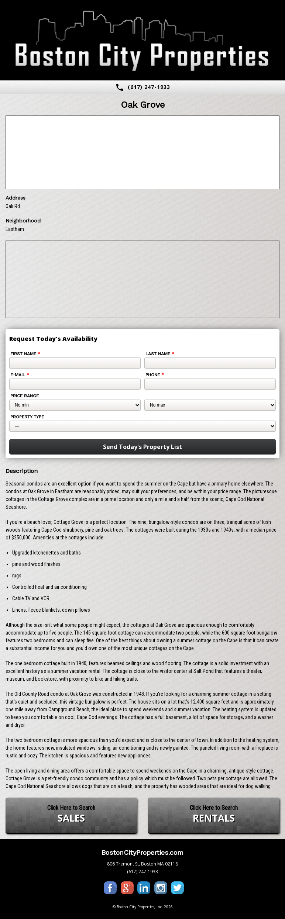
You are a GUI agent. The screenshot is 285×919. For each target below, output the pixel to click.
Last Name (159, 353)
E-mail (19, 374)
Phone (154, 374)
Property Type (27, 416)
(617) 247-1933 (142, 87)
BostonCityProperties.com (142, 852)
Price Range (24, 395)
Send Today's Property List (142, 447)
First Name (25, 353)
